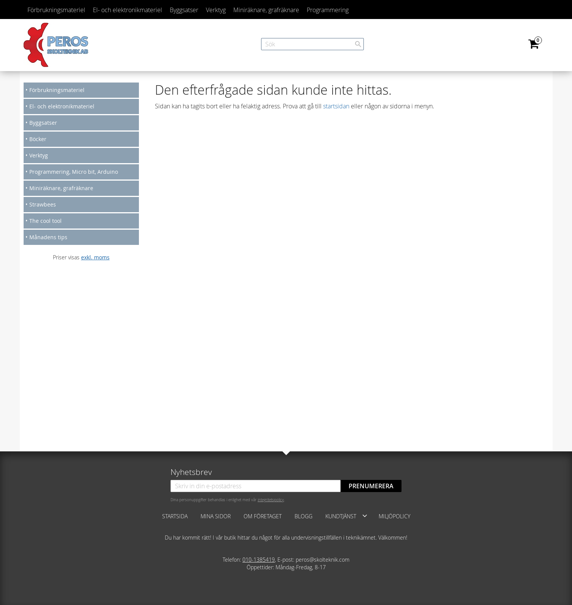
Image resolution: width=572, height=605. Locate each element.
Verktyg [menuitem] (216, 10)
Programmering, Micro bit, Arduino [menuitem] (73, 171)
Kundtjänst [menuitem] (340, 516)
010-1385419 (258, 559)
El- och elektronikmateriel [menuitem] (127, 10)
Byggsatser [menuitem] (184, 10)
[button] (364, 515)
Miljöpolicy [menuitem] (394, 516)
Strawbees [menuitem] (42, 204)
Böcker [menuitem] (37, 139)
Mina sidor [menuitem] (216, 516)
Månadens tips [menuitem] (48, 237)
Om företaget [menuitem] (263, 516)
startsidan (336, 106)
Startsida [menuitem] (175, 516)
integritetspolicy (271, 499)
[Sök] (358, 44)
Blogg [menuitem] (303, 516)
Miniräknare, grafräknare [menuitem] (266, 10)
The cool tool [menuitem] (45, 220)
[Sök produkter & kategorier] (312, 44)
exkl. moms (95, 257)
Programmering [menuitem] (328, 10)
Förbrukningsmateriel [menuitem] (56, 10)
